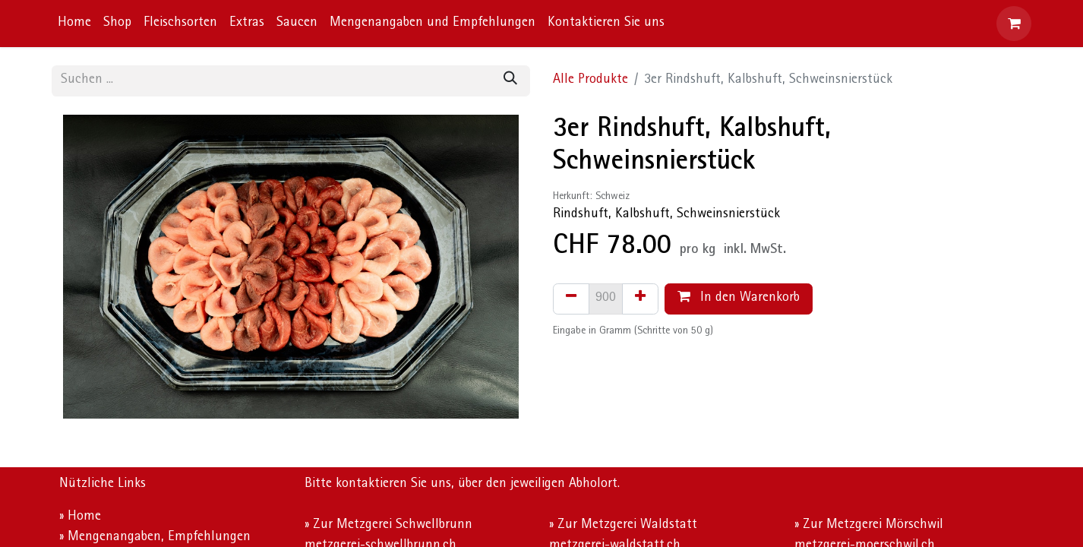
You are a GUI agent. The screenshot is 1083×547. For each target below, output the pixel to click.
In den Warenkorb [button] (738, 297)
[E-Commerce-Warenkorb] (1013, 23)
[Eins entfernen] (571, 299)
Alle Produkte (590, 80)
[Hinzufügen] (640, 299)
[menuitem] (74, 24)
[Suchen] (510, 80)
